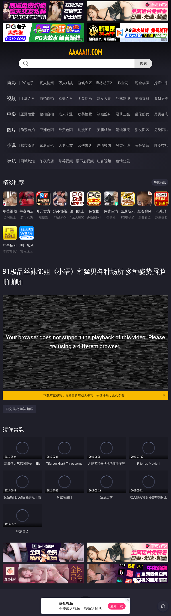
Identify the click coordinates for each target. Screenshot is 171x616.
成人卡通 (66, 114)
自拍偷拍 (47, 98)
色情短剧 (123, 160)
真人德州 (47, 82)
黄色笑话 (142, 145)
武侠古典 (85, 145)
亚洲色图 (47, 129)
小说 (11, 145)
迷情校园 (104, 145)
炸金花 (123, 82)
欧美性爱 (85, 114)
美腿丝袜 (104, 129)
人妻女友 (66, 145)
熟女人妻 (104, 98)
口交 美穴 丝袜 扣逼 (19, 409)
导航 (11, 161)
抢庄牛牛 (161, 82)
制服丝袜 (104, 114)
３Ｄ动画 (85, 98)
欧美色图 (66, 129)
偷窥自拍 (27, 129)
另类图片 (161, 129)
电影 (11, 114)
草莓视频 (66, 160)
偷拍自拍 (47, 114)
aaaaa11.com (85, 52)
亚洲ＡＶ (27, 98)
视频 (11, 98)
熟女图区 (142, 129)
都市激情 (27, 145)
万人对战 (66, 82)
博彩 (11, 83)
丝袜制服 (123, 98)
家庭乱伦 (47, 145)
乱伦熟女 (142, 114)
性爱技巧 (161, 145)
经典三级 (123, 114)
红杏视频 (104, 160)
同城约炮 (27, 160)
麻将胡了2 (104, 82)
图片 (11, 130)
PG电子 (27, 82)
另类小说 (123, 145)
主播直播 (142, 98)
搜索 (143, 63)
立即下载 (116, 606)
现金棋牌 (142, 82)
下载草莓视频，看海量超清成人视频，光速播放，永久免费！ (104, 395)
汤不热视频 (85, 160)
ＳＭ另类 (161, 98)
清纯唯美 (123, 129)
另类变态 (161, 114)
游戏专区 (85, 82)
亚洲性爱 (27, 114)
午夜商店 (47, 160)
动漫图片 (85, 129)
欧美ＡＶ (66, 98)
